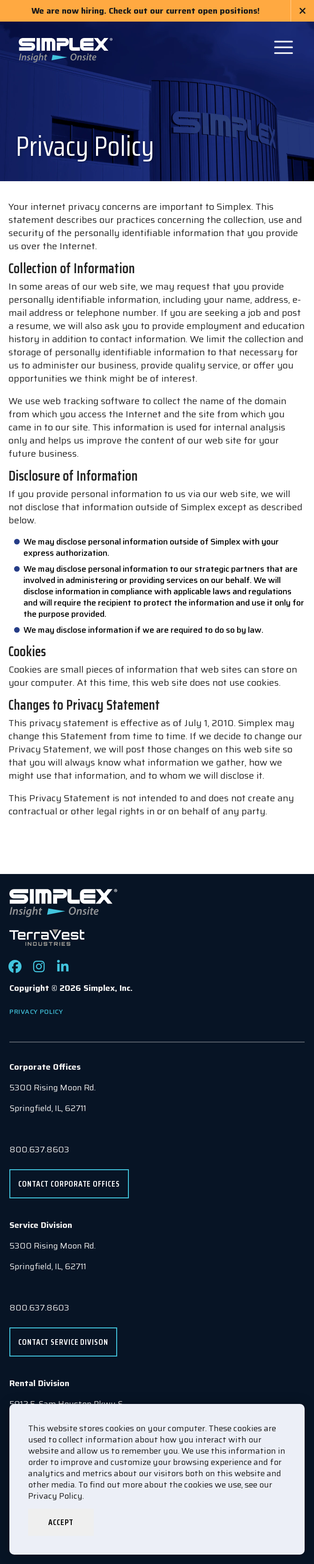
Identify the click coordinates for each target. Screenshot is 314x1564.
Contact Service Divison (63, 1342)
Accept (60, 1522)
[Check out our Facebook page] (15, 970)
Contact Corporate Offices (69, 1183)
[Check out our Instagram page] (38, 970)
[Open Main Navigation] (283, 47)
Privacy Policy (36, 1011)
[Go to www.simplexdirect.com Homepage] (65, 49)
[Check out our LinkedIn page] (62, 970)
